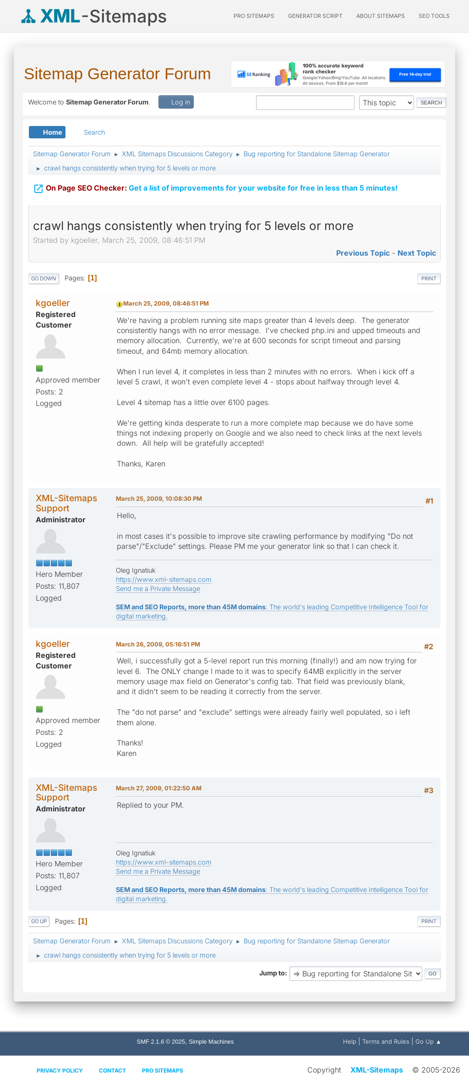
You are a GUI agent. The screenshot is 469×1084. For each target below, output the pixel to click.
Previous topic (363, 252)
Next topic (417, 252)
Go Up (39, 921)
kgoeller (53, 302)
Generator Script (315, 15)
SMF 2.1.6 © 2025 (161, 1041)
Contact (112, 1070)
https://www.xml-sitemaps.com (164, 579)
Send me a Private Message (158, 588)
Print (428, 278)
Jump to (272, 973)
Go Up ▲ (428, 1041)
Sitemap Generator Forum (117, 73)
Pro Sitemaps (162, 1070)
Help (349, 1041)
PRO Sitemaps (254, 15)
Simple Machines (211, 1041)
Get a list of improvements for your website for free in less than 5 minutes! (215, 181)
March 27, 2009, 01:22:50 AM (159, 788)
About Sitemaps (380, 15)
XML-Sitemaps (376, 1069)
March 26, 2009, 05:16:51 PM (158, 644)
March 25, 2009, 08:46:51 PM (166, 303)
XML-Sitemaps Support (66, 503)
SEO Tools (434, 15)
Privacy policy (60, 1070)
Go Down (43, 278)
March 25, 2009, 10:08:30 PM (159, 498)
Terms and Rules (385, 1041)
